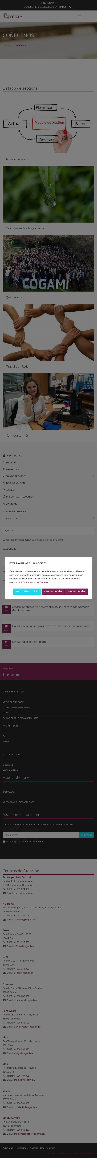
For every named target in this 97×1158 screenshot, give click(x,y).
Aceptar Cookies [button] (76, 591)
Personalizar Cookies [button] (27, 591)
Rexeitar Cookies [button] (53, 591)
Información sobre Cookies (34, 582)
